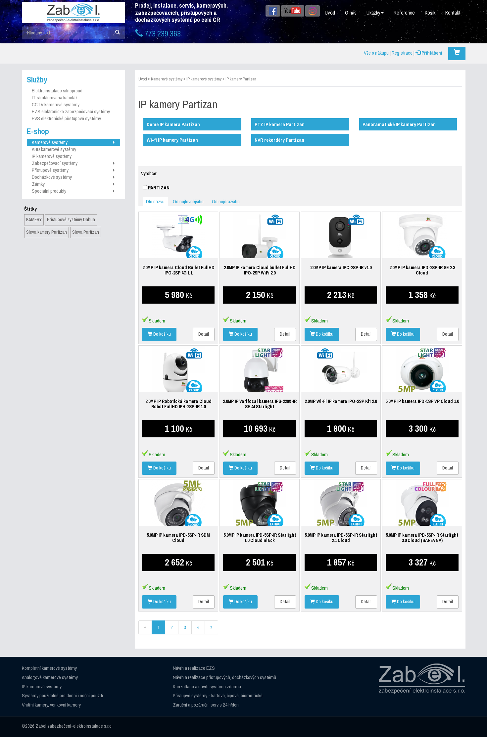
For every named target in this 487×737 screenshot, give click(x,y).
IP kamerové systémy (52, 156)
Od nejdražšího (226, 201)
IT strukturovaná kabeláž (54, 97)
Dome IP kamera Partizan (173, 124)
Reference (404, 12)
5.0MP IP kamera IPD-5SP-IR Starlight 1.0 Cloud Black (259, 537)
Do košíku (159, 334)
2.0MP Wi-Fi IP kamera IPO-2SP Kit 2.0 (341, 401)
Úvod (330, 12)
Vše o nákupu (376, 52)
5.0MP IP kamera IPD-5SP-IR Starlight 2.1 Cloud (341, 537)
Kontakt (453, 12)
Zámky (73, 183)
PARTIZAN (156, 187)
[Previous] (145, 627)
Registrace (402, 52)
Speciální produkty (73, 190)
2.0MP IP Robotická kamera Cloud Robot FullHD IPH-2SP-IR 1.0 (178, 404)
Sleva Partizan (85, 232)
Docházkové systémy (73, 176)
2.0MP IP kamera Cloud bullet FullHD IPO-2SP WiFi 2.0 (260, 270)
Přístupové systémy (73, 170)
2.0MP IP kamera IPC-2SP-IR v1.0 (340, 267)
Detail (203, 334)
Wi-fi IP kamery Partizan (172, 139)
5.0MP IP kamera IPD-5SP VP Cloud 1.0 (422, 401)
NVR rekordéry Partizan (279, 139)
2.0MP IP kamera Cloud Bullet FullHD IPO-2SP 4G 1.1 (178, 270)
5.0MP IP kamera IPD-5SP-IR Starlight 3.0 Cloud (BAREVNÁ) (422, 537)
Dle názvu (155, 201)
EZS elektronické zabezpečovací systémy (71, 111)
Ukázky (375, 12)
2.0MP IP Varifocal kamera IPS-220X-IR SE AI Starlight (260, 404)
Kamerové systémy (73, 142)
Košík (430, 12)
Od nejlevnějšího (188, 201)
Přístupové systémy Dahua (71, 219)
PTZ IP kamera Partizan (280, 124)
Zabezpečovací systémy (73, 163)
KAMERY (34, 219)
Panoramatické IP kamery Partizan (399, 124)
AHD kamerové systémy (54, 149)
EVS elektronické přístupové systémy (66, 118)
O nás (351, 12)
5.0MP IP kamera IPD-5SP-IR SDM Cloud (178, 537)
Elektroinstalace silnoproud (57, 90)
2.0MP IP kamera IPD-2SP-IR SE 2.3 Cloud (422, 270)
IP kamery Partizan (240, 79)
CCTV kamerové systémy (55, 104)
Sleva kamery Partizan (46, 232)
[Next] (211, 627)
